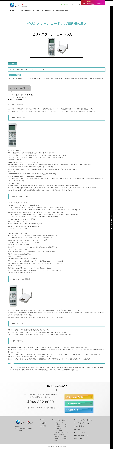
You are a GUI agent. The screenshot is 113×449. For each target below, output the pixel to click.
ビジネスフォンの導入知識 (72, 4)
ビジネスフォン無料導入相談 (74, 397)
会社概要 (77, 429)
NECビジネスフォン (59, 434)
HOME (12, 10)
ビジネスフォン (20, 10)
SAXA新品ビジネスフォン (61, 432)
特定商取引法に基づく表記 (82, 435)
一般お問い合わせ (79, 426)
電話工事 (43, 423)
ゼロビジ (56, 440)
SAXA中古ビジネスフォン (61, 430)
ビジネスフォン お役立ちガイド (35, 10)
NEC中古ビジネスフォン (61, 436)
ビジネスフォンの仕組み (59, 420)
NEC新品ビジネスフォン (61, 438)
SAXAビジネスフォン (59, 428)
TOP (42, 420)
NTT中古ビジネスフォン (61, 424)
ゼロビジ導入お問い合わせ (74, 403)
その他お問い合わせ (72, 410)
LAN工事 (43, 426)
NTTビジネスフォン (59, 422)
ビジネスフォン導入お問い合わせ (83, 420)
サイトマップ (78, 438)
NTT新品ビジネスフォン (61, 426)
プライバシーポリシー (81, 432)
